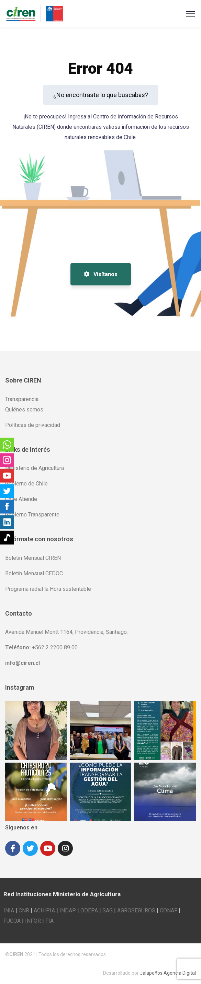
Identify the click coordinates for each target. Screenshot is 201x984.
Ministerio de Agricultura (34, 468)
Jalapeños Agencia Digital (168, 973)
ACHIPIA (44, 910)
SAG (107, 910)
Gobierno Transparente (32, 514)
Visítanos (101, 274)
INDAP (67, 910)
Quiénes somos (24, 409)
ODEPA (89, 910)
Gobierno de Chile (26, 483)
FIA (49, 921)
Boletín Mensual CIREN (33, 558)
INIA (8, 910)
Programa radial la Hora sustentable (48, 589)
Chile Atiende (21, 499)
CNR (24, 910)
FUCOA (12, 921)
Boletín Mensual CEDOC (34, 573)
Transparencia (21, 399)
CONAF (168, 910)
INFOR (33, 921)
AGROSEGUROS (136, 910)
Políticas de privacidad (32, 425)
